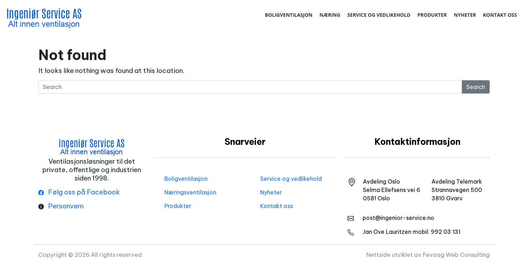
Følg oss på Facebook (79, 192)
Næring (329, 15)
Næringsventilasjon (190, 192)
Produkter (432, 15)
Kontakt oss (500, 15)
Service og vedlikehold (378, 15)
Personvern (66, 206)
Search (475, 86)
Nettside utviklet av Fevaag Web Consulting (428, 254)
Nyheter (465, 15)
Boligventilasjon (288, 15)
